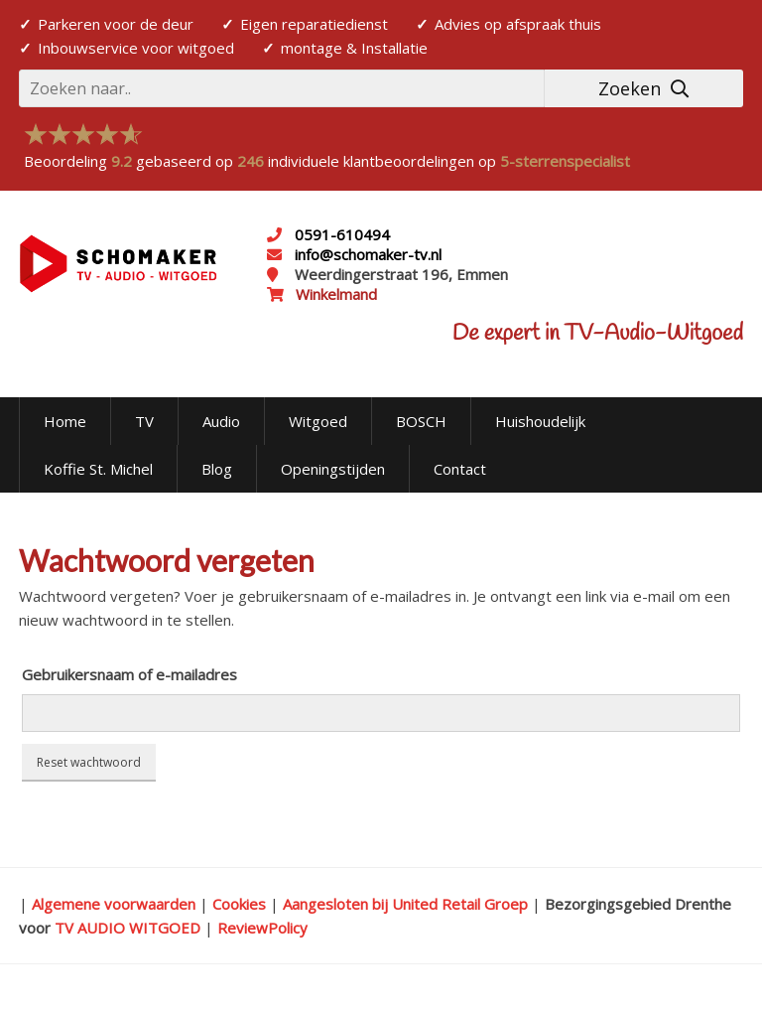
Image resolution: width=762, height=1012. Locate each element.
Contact (460, 469)
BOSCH (421, 421)
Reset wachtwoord (89, 762)
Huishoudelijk (540, 421)
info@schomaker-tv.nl (366, 254)
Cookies (239, 904)
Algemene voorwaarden (113, 904)
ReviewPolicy (262, 928)
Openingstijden (333, 469)
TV (144, 421)
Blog (216, 469)
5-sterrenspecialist (565, 161)
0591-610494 (342, 234)
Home (65, 421)
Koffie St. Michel (98, 469)
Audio (221, 421)
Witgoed (318, 421)
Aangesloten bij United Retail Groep (405, 904)
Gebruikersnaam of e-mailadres (129, 674)
